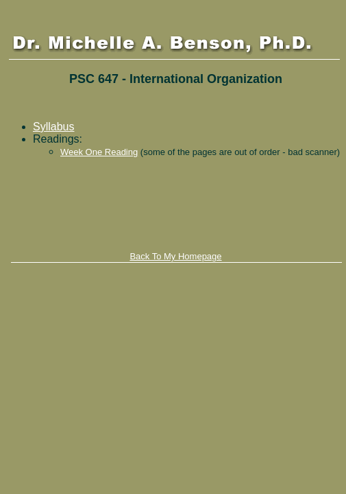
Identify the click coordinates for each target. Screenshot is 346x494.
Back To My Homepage (175, 256)
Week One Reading (99, 152)
